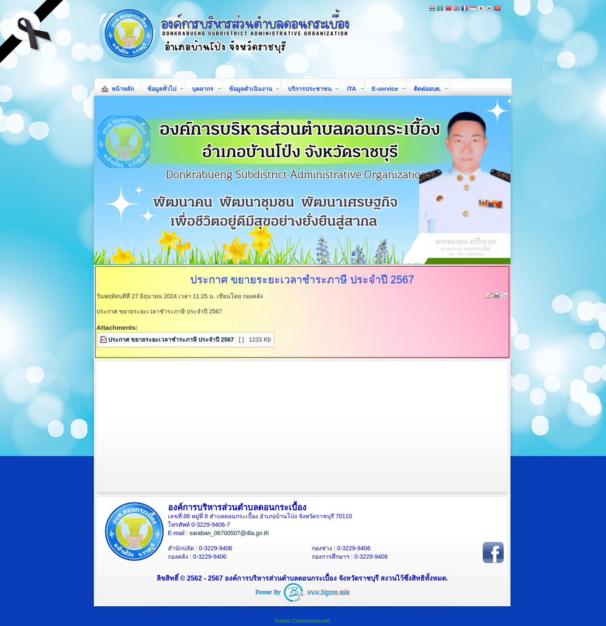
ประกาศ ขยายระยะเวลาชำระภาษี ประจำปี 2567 (171, 339)
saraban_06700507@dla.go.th (229, 533)
